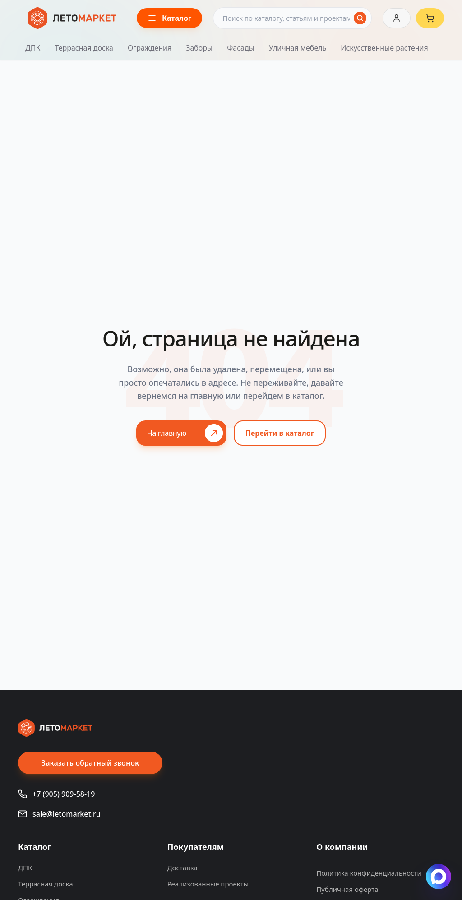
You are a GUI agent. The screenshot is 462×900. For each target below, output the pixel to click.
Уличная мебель (298, 48)
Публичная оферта (347, 889)
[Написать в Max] (438, 876)
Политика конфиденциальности (368, 872)
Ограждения (149, 48)
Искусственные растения (384, 48)
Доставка (182, 867)
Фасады (240, 48)
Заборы (199, 48)
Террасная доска (84, 48)
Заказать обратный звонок (90, 763)
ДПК (32, 48)
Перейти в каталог (279, 433)
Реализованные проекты (208, 883)
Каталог (34, 846)
